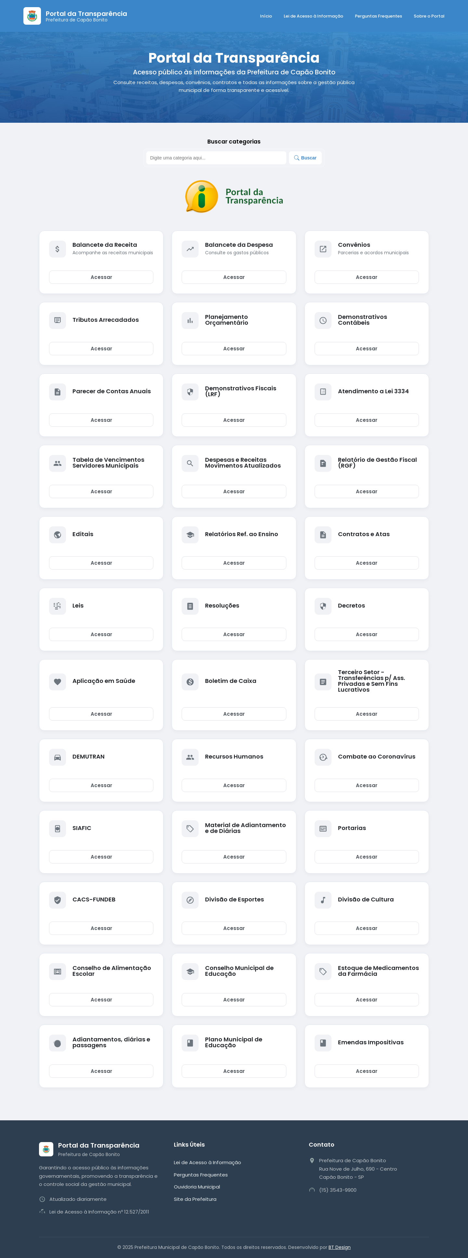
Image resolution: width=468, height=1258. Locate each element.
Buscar (305, 157)
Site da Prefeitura (195, 1199)
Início (266, 16)
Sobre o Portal (429, 16)
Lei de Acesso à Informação (313, 16)
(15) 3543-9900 (338, 1190)
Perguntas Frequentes (378, 16)
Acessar (101, 277)
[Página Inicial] (75, 16)
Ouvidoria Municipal (197, 1186)
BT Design (340, 1247)
